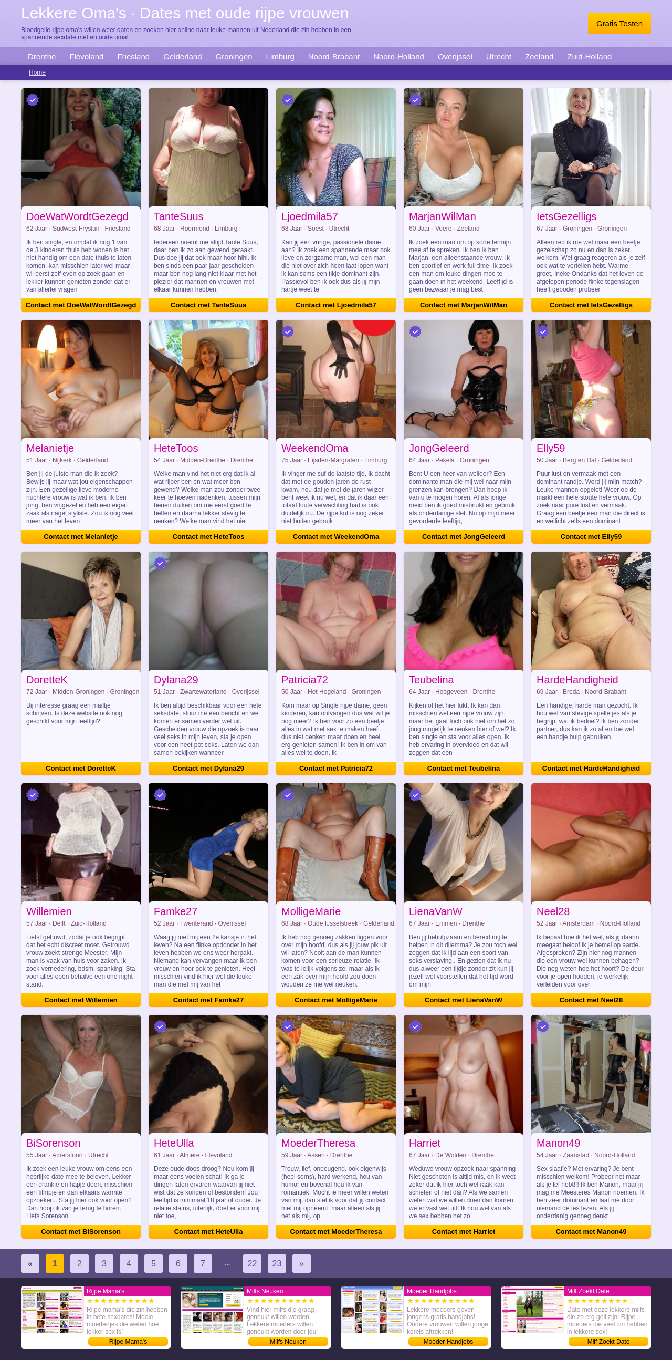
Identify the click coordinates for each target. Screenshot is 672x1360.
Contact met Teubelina (463, 768)
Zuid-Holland (589, 56)
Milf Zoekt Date (608, 1341)
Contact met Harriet (464, 1232)
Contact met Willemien (80, 1000)
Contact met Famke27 (208, 1000)
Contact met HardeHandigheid (591, 768)
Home (37, 72)
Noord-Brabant (334, 56)
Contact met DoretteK (81, 768)
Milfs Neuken (288, 1341)
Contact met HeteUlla (208, 1232)
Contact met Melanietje (81, 537)
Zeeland (539, 56)
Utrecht (498, 56)
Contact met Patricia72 (336, 768)
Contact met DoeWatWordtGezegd (81, 305)
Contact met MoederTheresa (336, 1232)
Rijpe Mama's (128, 1341)
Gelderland (182, 56)
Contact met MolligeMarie (336, 1000)
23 (277, 1263)
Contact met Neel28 (591, 1000)
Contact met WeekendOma (336, 537)
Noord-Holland (398, 56)
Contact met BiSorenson (81, 1232)
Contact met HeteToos (209, 537)
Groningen (234, 56)
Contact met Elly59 (591, 537)
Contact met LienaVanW (463, 1000)
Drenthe (42, 56)
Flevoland (86, 56)
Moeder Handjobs (449, 1341)
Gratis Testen (619, 23)
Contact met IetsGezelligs (591, 305)
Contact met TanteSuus (208, 305)
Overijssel (455, 56)
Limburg (280, 56)
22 (252, 1263)
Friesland (133, 56)
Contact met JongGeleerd (463, 537)
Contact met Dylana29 (208, 768)
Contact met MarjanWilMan (463, 305)
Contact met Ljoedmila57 (336, 305)
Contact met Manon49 (590, 1232)
